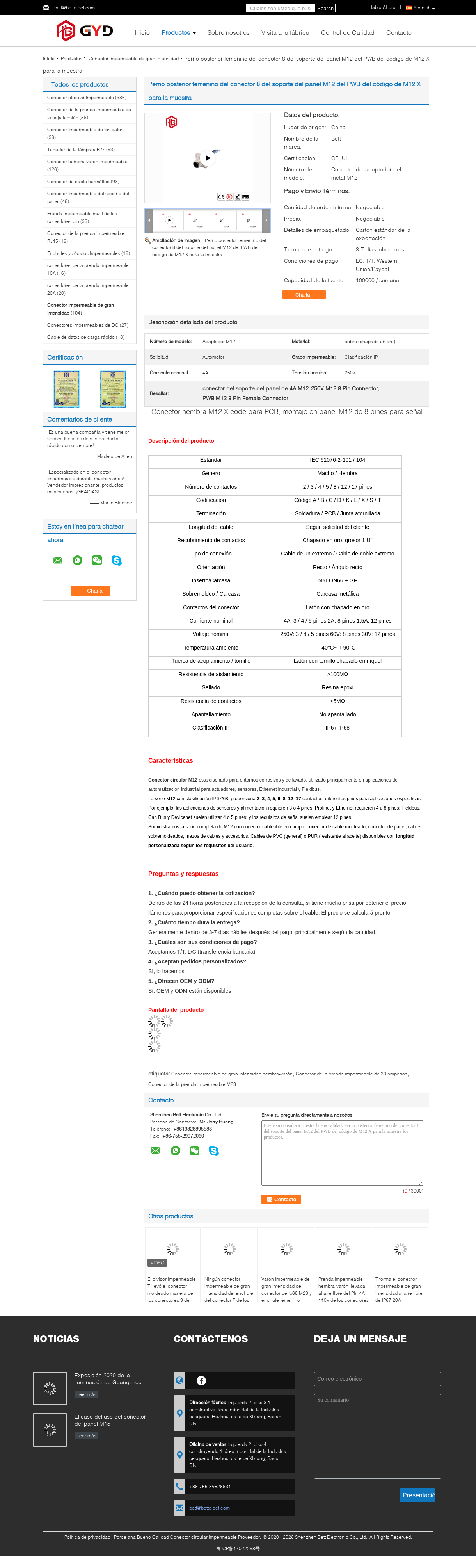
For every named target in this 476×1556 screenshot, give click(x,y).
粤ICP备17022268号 (238, 1548)
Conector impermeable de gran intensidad (134, 58)
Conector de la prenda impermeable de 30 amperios (351, 1074)
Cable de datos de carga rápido (81, 337)
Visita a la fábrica (285, 32)
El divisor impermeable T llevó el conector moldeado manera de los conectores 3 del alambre (171, 1293)
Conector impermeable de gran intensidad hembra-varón (232, 1074)
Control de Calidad (348, 32)
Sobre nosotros (229, 32)
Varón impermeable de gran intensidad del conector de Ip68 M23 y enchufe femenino (286, 1289)
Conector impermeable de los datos (85, 129)
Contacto (399, 32)
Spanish (424, 8)
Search (325, 8)
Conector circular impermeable (80, 97)
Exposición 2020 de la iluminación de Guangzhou (108, 1378)
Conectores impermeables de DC (83, 325)
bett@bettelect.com (74, 8)
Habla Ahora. (383, 7)
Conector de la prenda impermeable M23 (192, 1084)
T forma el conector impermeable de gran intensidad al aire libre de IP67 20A (399, 1289)
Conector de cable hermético (78, 181)
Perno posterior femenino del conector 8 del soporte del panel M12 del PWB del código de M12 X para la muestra (209, 247)
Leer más (86, 1394)
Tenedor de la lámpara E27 (76, 149)
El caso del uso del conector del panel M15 (110, 1420)
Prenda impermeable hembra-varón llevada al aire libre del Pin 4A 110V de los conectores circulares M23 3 (343, 1293)
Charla (308, 295)
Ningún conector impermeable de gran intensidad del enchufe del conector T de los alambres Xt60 (228, 1293)
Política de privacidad (87, 1537)
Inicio (142, 32)
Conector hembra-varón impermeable (87, 161)
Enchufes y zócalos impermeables (83, 253)
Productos (176, 32)
